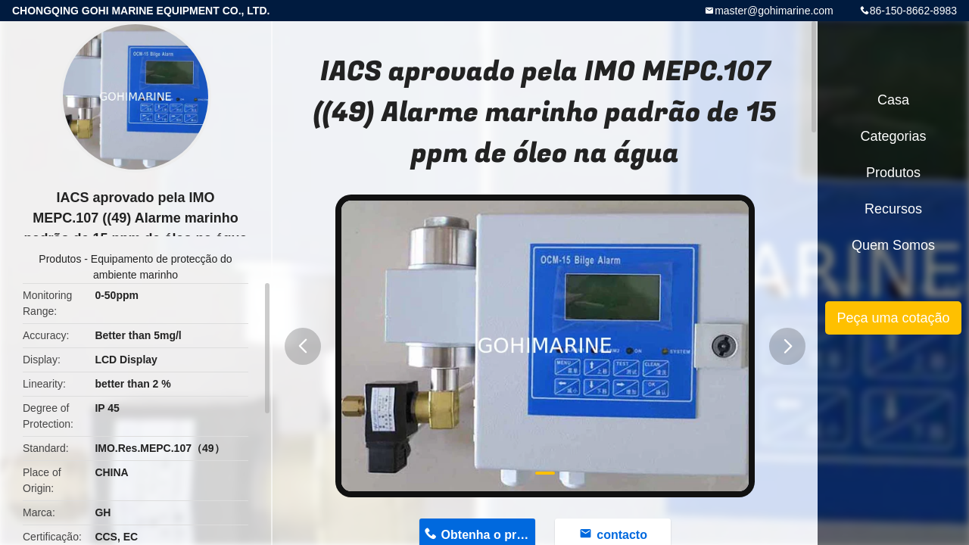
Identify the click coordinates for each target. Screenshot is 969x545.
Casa (893, 99)
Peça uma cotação (893, 317)
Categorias (893, 136)
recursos (893, 208)
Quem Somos (893, 245)
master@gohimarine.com (774, 11)
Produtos (60, 259)
